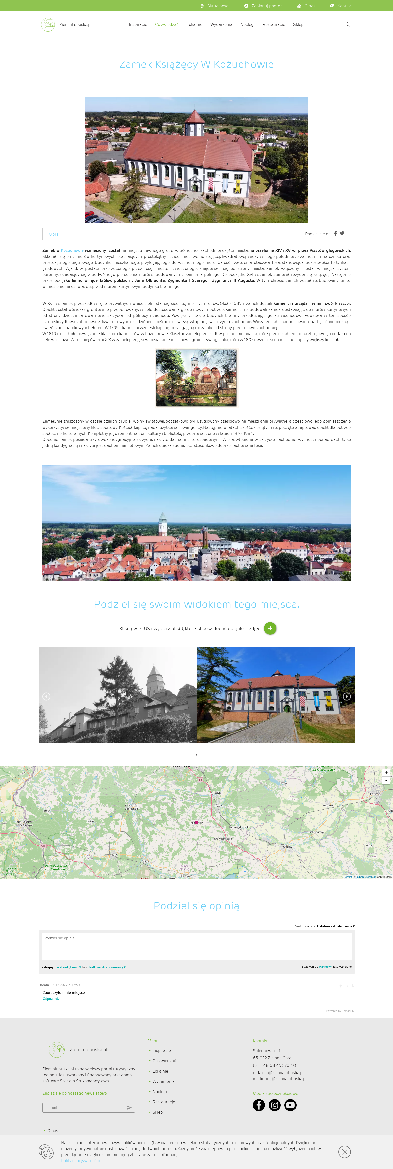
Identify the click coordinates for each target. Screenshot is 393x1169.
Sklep (298, 24)
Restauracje (274, 24)
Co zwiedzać (167, 24)
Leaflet (348, 876)
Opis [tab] (54, 234)
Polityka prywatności (80, 1160)
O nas (52, 1130)
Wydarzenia (221, 24)
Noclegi (247, 24)
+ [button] (386, 773)
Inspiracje (138, 24)
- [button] (386, 780)
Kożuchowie (72, 250)
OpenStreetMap (367, 876)
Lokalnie (194, 24)
